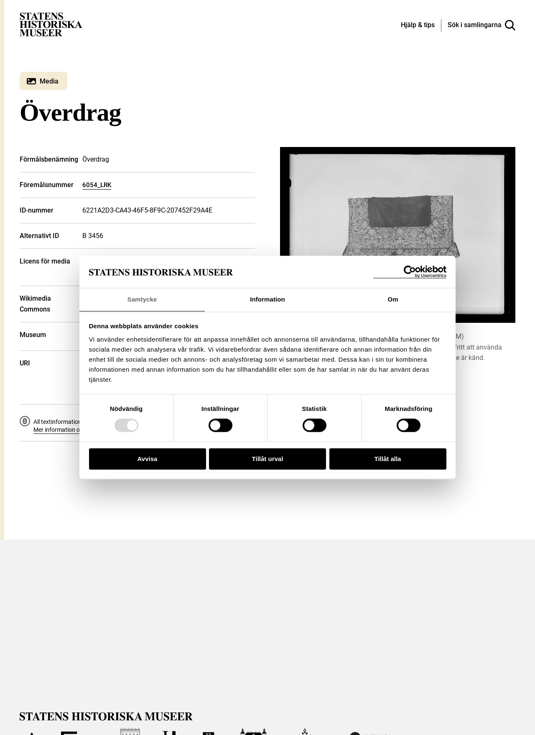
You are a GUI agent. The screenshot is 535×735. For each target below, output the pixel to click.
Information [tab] (267, 299)
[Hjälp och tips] (418, 25)
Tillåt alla (387, 459)
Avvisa (148, 459)
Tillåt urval (267, 459)
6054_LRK (96, 185)
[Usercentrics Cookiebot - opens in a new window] (409, 271)
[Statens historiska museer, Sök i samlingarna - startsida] (51, 24)
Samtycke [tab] (142, 299)
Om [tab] (392, 299)
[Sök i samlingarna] (481, 25)
